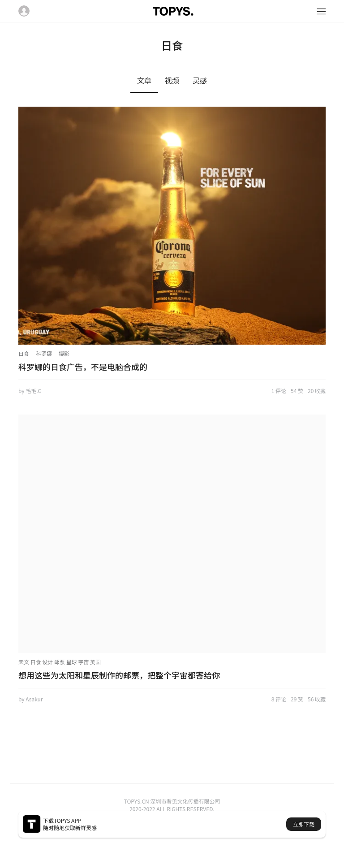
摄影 (64, 353)
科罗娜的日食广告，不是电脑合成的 (82, 366)
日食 (23, 353)
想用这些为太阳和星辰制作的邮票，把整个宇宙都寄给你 (119, 675)
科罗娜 (44, 353)
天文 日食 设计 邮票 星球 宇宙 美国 (59, 662)
